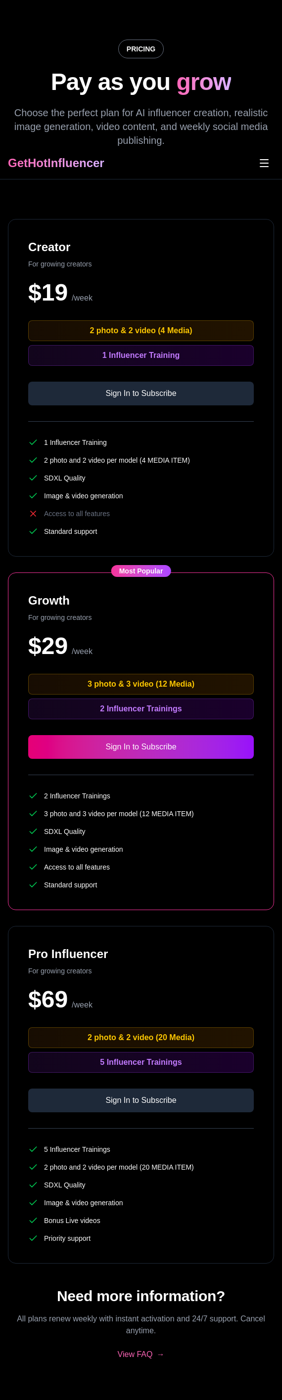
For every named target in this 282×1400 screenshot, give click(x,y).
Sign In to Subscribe (140, 393)
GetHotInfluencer (56, 163)
